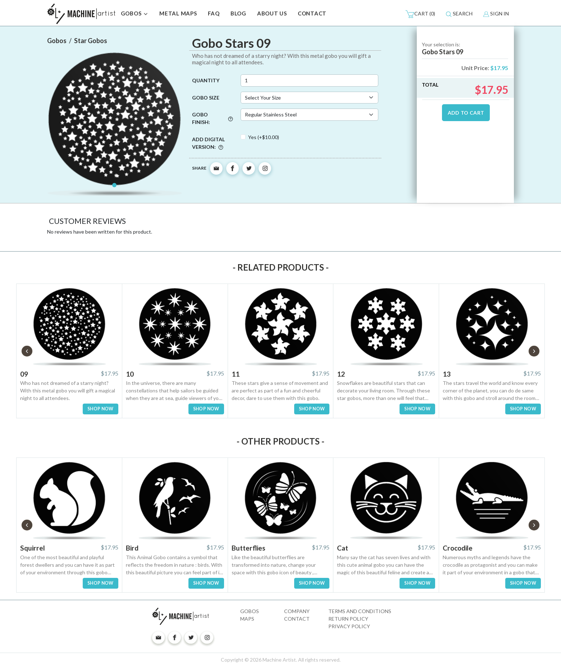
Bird (132, 548)
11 (236, 374)
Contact (297, 619)
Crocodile (458, 548)
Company (297, 611)
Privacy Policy (349, 626)
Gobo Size (205, 98)
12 (341, 374)
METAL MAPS (178, 13)
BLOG (238, 13)
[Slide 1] (114, 185)
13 (447, 374)
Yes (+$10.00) (263, 137)
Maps (247, 619)
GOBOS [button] (135, 14)
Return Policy (348, 619)
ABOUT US (272, 13)
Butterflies (248, 548)
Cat (342, 548)
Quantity (205, 80)
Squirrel (32, 548)
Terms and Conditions (359, 611)
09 (24, 374)
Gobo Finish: (212, 118)
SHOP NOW (100, 408)
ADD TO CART (466, 113)
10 (130, 374)
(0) (420, 14)
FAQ (214, 13)
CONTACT (312, 13)
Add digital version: (208, 143)
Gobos (249, 611)
